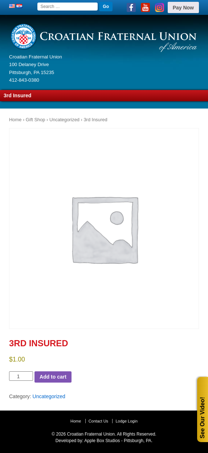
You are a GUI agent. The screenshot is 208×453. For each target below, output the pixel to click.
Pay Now (183, 8)
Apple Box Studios (102, 440)
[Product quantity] (21, 376)
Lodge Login (126, 421)
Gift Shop (35, 119)
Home (15, 119)
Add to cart (53, 377)
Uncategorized (64, 119)
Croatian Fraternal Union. (91, 434)
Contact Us (98, 421)
